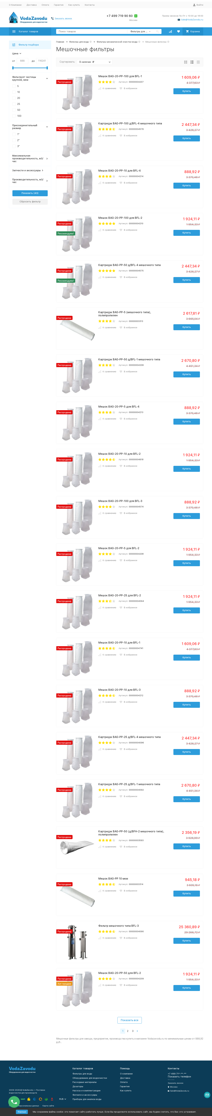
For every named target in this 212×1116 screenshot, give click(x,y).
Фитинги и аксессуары (85, 1095)
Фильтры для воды (79, 42)
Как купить (74, 5)
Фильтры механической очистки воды (117, 42)
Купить (187, 91)
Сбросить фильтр (30, 201)
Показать (27, 193)
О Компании (15, 5)
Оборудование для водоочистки (90, 1078)
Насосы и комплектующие (87, 1090)
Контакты (90, 5)
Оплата (45, 5)
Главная (60, 42)
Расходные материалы (85, 1082)
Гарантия (58, 5)
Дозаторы (78, 1086)
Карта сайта (48, 1106)
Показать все (129, 1020)
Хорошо (22, 1112)
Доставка (31, 5)
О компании (126, 1073)
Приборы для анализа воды (87, 1099)
